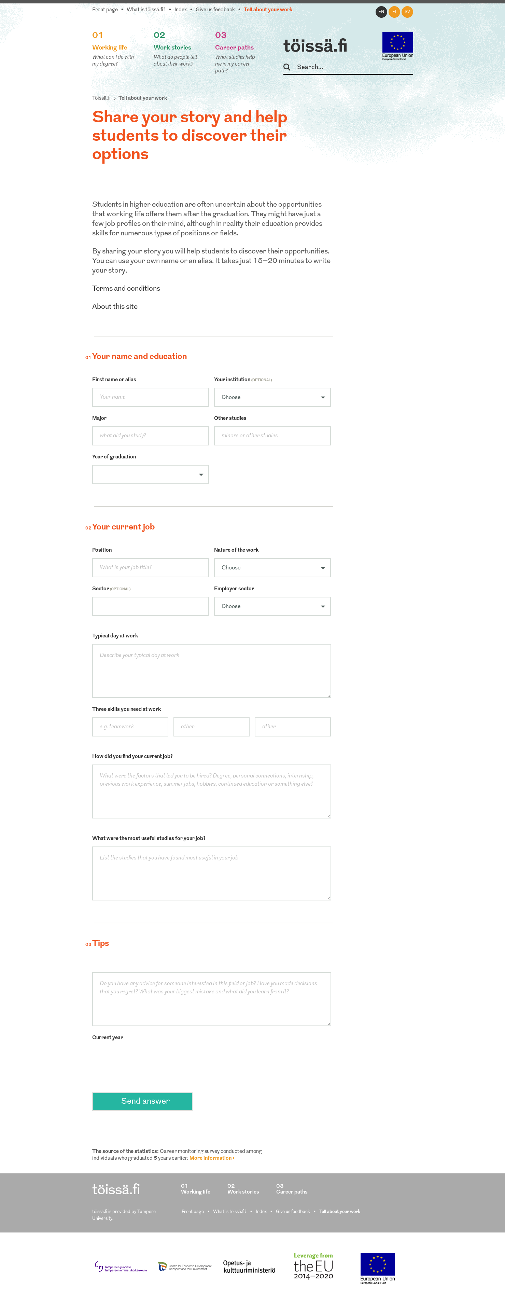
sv (407, 12)
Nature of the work (236, 550)
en (381, 12)
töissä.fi (315, 47)
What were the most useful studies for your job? (149, 838)
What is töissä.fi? (146, 10)
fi (394, 12)
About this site (115, 307)
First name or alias (114, 380)
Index (180, 10)
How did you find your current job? (132, 756)
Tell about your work (268, 10)
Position (102, 550)
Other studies (230, 418)
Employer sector (234, 589)
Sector (111, 589)
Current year (107, 1038)
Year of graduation (114, 457)
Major (99, 418)
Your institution (243, 380)
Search (290, 67)
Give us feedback (215, 10)
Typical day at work (115, 636)
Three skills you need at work (126, 709)
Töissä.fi (101, 98)
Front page (105, 10)
